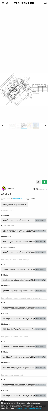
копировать (40, 220)
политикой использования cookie (28, 409)
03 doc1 (6, 194)
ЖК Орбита (17, 199)
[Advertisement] (24, 32)
